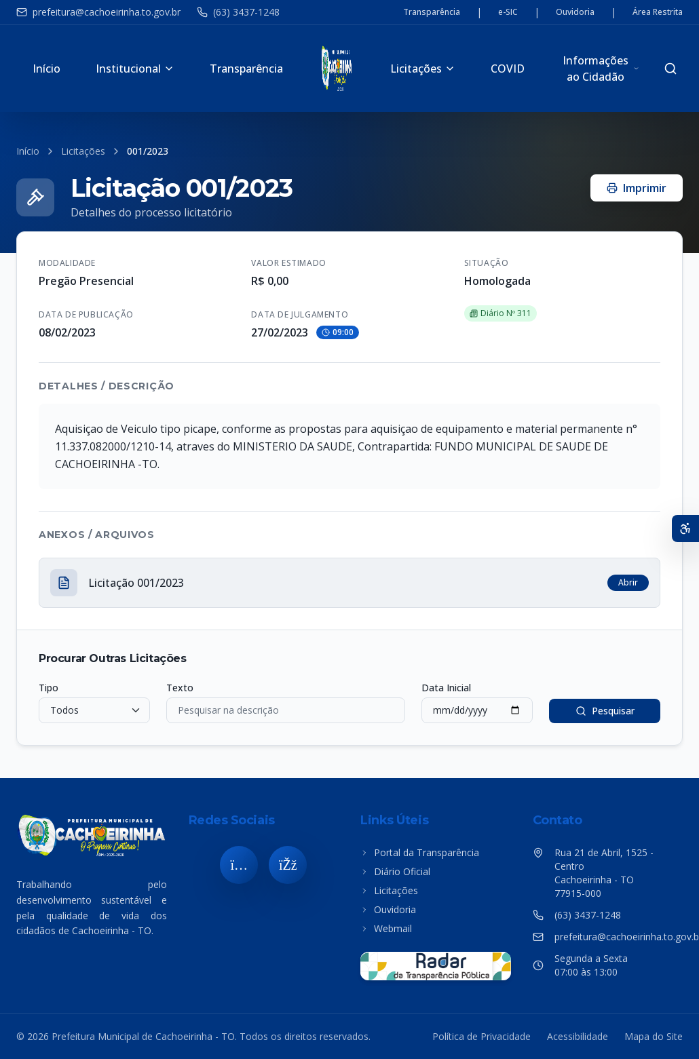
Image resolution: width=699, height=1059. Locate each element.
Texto (179, 687)
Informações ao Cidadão (601, 68)
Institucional (135, 68)
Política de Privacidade (481, 1036)
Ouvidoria (575, 12)
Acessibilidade (577, 1036)
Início (46, 68)
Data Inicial (446, 687)
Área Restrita (657, 12)
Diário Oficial (395, 871)
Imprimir (636, 187)
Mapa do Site (653, 1036)
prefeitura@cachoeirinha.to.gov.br (98, 11)
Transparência (431, 12)
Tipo (48, 687)
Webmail (386, 928)
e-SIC (508, 12)
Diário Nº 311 (500, 313)
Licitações (422, 68)
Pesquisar (605, 710)
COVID (508, 68)
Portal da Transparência (419, 852)
